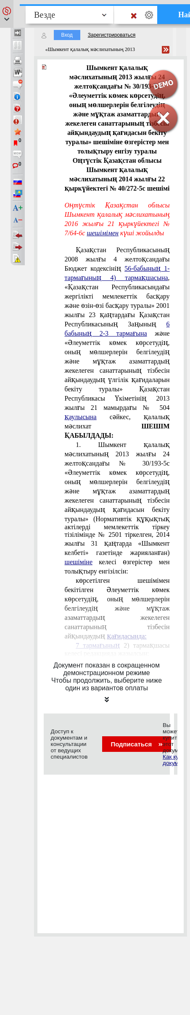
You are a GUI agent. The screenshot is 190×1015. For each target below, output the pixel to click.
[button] (6, 14)
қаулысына (81, 416)
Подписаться (136, 744)
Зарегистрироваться (111, 35)
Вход (67, 35)
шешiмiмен (103, 233)
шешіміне (78, 561)
